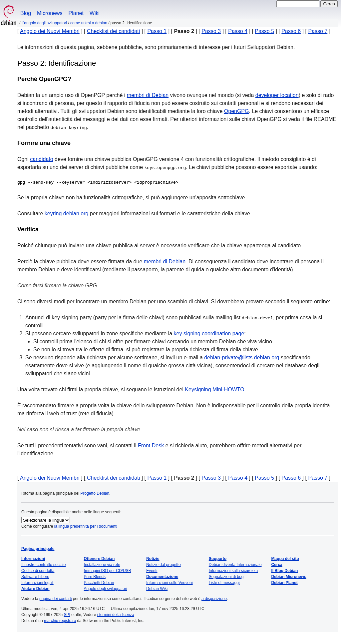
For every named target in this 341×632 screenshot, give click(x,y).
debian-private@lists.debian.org (241, 357)
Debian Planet (284, 582)
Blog (25, 13)
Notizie (152, 558)
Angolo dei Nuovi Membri (50, 31)
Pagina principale (37, 548)
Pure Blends (95, 576)
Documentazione (162, 576)
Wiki (95, 13)
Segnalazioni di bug (226, 576)
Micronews (49, 13)
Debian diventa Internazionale (235, 564)
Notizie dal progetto (163, 564)
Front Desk (151, 445)
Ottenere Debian (99, 558)
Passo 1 (157, 31)
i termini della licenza (115, 614)
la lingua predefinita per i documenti (85, 526)
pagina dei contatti (55, 598)
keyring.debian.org (67, 213)
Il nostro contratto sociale (43, 564)
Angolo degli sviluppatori (105, 588)
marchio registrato (60, 620)
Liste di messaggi (224, 582)
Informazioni (33, 558)
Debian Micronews (288, 576)
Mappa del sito (285, 558)
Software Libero (35, 576)
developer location (277, 95)
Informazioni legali (37, 582)
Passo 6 (291, 31)
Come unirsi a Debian (88, 23)
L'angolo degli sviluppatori (44, 23)
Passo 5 (264, 31)
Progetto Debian (94, 493)
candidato (41, 159)
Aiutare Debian (35, 588)
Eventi (151, 570)
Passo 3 (211, 31)
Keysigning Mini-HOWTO (214, 389)
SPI (67, 614)
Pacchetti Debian (99, 582)
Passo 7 (317, 31)
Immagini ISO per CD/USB (107, 570)
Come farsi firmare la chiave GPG (57, 285)
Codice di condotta (37, 570)
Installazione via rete (102, 564)
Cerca (276, 564)
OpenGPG (236, 111)
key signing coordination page (209, 333)
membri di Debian (148, 95)
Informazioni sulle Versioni (169, 582)
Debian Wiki (157, 588)
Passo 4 (237, 31)
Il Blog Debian (284, 570)
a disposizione (214, 598)
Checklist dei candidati (113, 31)
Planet (76, 13)
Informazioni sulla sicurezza (233, 570)
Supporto (217, 558)
